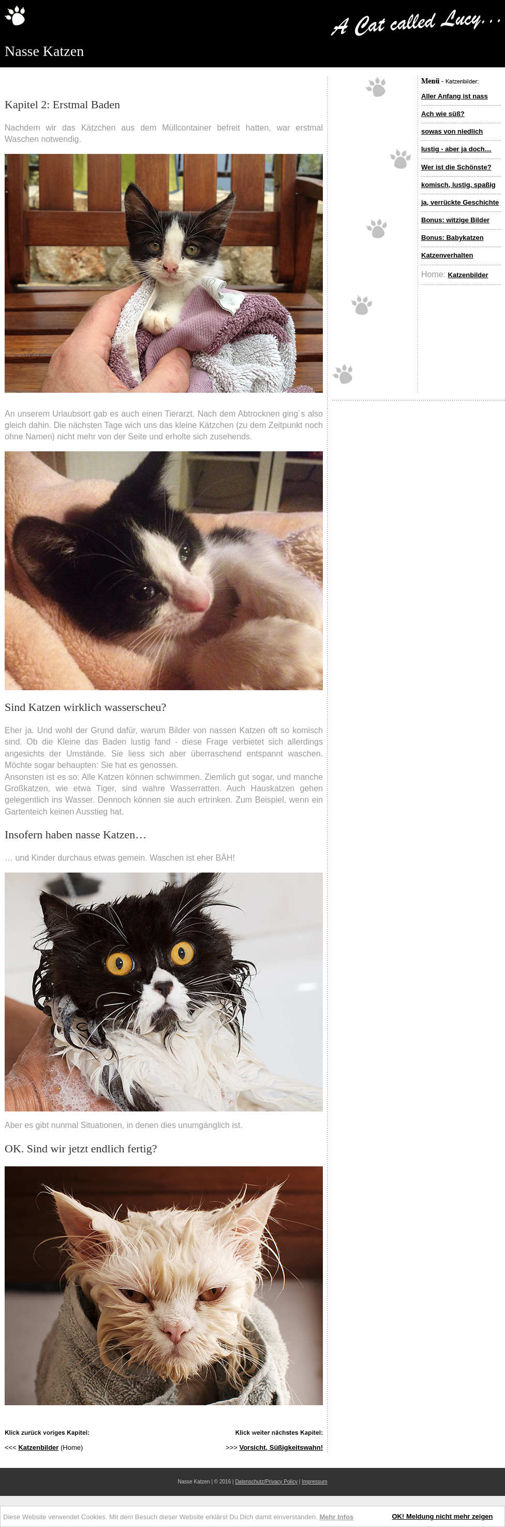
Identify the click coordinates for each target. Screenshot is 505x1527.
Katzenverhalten (447, 255)
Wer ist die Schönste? (456, 167)
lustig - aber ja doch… (456, 149)
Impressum (314, 1482)
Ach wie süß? (443, 114)
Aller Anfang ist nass (454, 96)
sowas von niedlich (452, 131)
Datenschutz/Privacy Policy (266, 1482)
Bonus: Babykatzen (452, 237)
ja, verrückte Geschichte (460, 202)
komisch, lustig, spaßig (458, 185)
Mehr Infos (337, 1517)
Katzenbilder (468, 275)
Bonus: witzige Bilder (455, 220)
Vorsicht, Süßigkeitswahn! (281, 1447)
